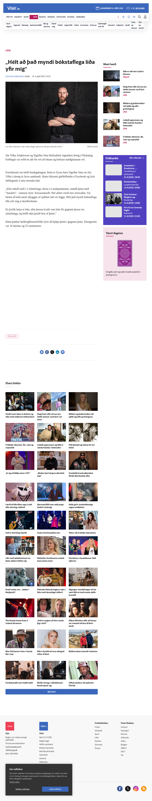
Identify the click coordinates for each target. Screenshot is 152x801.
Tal (122, 755)
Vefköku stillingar (23, 789)
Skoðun (98, 741)
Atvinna (124, 734)
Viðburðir (125, 738)
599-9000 (14, 754)
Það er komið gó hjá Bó (16, 533)
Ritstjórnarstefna (46, 748)
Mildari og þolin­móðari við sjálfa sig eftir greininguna (134, 106)
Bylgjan (124, 745)
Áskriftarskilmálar (46, 752)
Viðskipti (98, 731)
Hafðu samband (46, 745)
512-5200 (47, 738)
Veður (123, 741)
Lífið (97, 738)
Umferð (42, 759)
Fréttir (97, 727)
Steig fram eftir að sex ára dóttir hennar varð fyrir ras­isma (50, 417)
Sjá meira (52, 692)
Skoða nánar (14, 782)
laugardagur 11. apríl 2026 (111, 8)
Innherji (124, 727)
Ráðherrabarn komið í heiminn (83, 652)
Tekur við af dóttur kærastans (82, 533)
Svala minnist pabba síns (48, 533)
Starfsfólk (43, 755)
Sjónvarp (98, 745)
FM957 (124, 748)
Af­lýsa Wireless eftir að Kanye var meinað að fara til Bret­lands (82, 623)
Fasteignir (125, 731)
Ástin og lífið (12, 336)
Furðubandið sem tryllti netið (19, 683)
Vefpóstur (43, 762)
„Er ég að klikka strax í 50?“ (17, 473)
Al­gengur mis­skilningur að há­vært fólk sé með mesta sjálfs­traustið (83, 592)
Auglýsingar (44, 741)
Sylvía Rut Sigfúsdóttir (14, 77)
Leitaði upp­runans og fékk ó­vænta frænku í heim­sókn (133, 123)
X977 (123, 752)
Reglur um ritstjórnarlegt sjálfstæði (16, 739)
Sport (97, 734)
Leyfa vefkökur (55, 789)
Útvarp (97, 748)
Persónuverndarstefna (15, 744)
